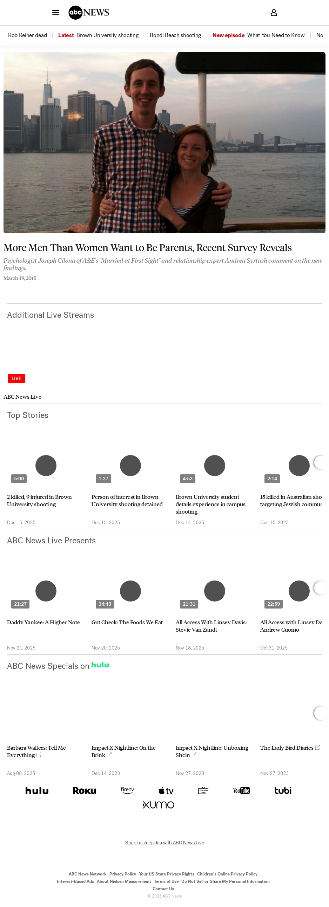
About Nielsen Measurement (124, 881)
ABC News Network (88, 874)
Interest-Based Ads (75, 881)
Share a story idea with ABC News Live (164, 843)
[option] (32, 35)
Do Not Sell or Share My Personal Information (225, 881)
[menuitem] (27, 35)
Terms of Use (166, 881)
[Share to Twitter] (19, 288)
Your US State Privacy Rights (166, 874)
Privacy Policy (122, 874)
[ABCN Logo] (88, 13)
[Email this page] (33, 288)
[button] (55, 12)
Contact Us (163, 889)
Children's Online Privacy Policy (227, 874)
